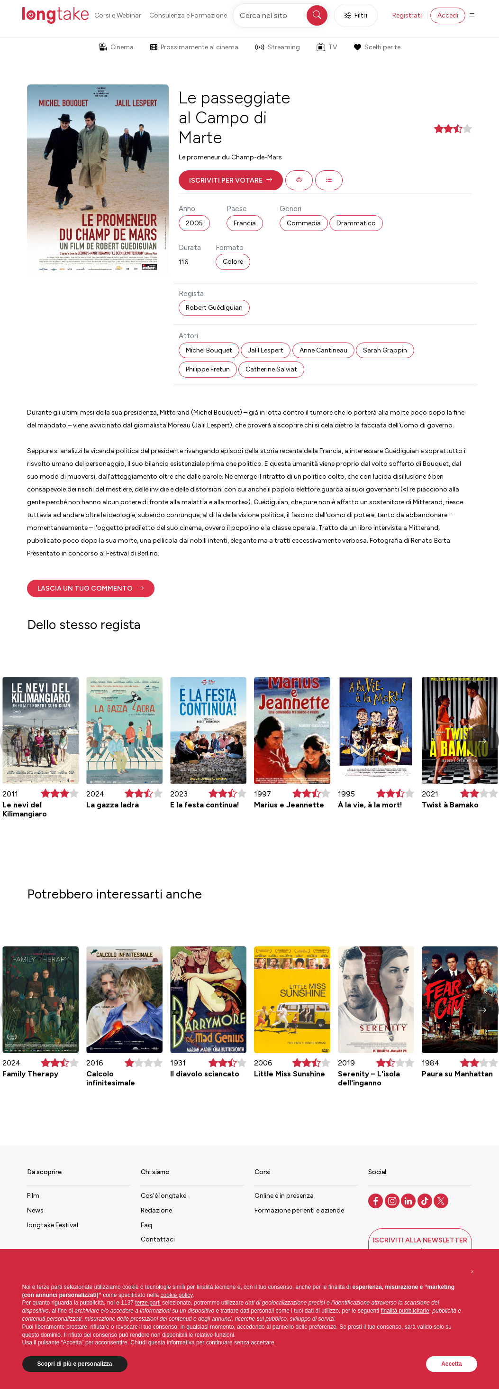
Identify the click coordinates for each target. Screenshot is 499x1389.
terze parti (147, 1302)
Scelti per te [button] (377, 47)
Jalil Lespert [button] (265, 350)
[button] (231, 180)
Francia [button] (245, 223)
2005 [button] (194, 223)
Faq (146, 1225)
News (35, 1210)
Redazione (156, 1210)
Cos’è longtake (163, 1196)
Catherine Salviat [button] (271, 369)
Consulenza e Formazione (188, 15)
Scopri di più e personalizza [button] (74, 1364)
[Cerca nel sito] (281, 15)
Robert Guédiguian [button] (214, 308)
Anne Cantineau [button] (323, 350)
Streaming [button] (277, 47)
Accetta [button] (451, 1364)
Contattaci (158, 1239)
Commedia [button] (304, 223)
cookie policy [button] (177, 1295)
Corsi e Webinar (117, 15)
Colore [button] (233, 262)
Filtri (356, 15)
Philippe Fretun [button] (208, 369)
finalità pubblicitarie (405, 1310)
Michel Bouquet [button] (209, 350)
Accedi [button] (447, 15)
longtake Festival (52, 1225)
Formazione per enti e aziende (299, 1210)
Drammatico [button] (356, 223)
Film (33, 1196)
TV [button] (327, 47)
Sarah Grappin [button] (385, 350)
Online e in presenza (284, 1196)
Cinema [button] (116, 47)
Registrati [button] (407, 15)
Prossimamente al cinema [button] (194, 47)
